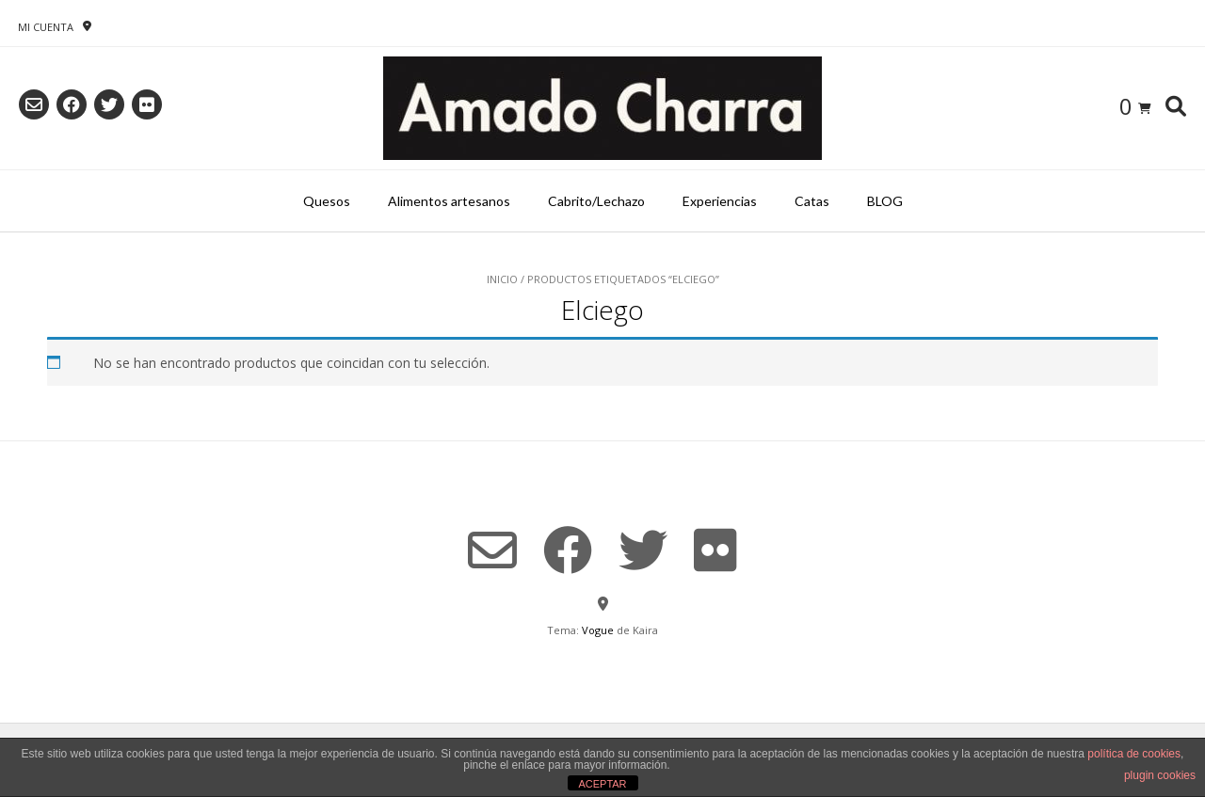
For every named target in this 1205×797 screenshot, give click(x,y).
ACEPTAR (602, 783)
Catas (812, 201)
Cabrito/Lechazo (596, 201)
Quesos (326, 201)
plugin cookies (1160, 775)
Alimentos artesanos (449, 201)
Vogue (598, 630)
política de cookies (1134, 753)
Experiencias (720, 201)
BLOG (885, 201)
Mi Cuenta (45, 27)
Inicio (502, 279)
